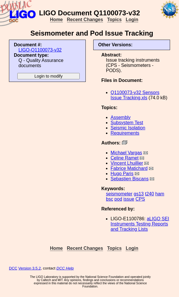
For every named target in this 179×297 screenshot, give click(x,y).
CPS (140, 199)
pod (118, 199)
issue (129, 199)
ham (159, 193)
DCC (13, 268)
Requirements (125, 133)
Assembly (120, 117)
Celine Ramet (125, 157)
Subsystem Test (127, 122)
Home (56, 19)
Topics (114, 19)
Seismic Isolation (128, 127)
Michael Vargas (126, 152)
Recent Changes (85, 19)
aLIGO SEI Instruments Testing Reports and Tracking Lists (140, 224)
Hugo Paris (122, 173)
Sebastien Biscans (130, 178)
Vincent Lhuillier (127, 163)
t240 (149, 193)
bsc (109, 199)
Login (132, 19)
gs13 (139, 193)
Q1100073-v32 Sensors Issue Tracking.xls (135, 95)
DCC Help (65, 268)
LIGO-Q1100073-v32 (39, 49)
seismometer (119, 193)
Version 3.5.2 (29, 268)
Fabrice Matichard (129, 168)
